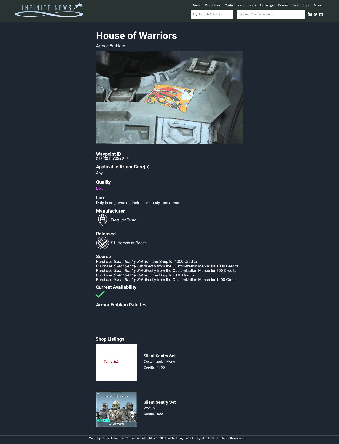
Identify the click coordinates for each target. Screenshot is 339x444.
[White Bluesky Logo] (310, 14)
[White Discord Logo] (321, 14)
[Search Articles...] (211, 14)
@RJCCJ (207, 438)
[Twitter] (315, 14)
